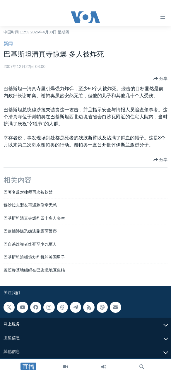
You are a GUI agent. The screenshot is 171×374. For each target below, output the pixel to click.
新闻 (8, 43)
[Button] (160, 78)
